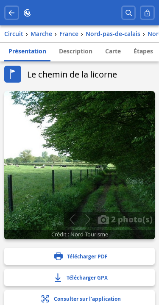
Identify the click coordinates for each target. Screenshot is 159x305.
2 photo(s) (125, 219)
